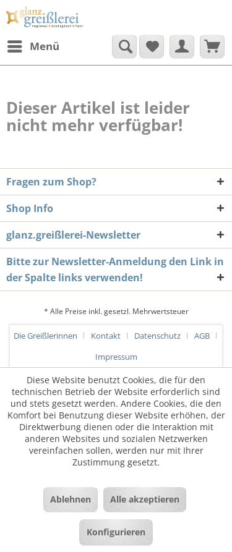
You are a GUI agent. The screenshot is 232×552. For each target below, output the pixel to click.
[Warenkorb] (212, 46)
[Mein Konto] (182, 46)
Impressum (116, 356)
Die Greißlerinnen (45, 335)
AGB (202, 335)
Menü (33, 44)
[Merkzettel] (151, 46)
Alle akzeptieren (144, 499)
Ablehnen (70, 499)
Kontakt (106, 335)
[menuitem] (33, 46)
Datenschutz (157, 335)
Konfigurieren (116, 532)
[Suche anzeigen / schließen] (124, 46)
